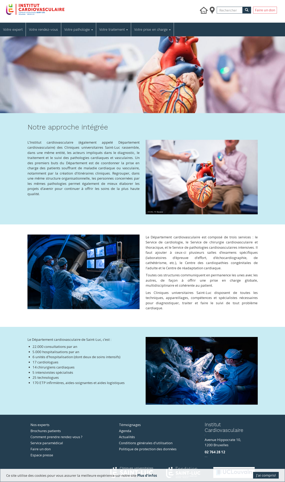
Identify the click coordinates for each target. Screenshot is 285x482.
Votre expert (13, 29)
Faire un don (265, 10)
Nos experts (39, 424)
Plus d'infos (147, 475)
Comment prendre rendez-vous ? (56, 437)
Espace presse (41, 455)
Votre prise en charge (152, 29)
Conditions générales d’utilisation (145, 443)
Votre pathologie (78, 29)
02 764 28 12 (215, 452)
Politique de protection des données (148, 449)
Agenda (125, 430)
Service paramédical (46, 443)
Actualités (127, 437)
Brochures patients (45, 430)
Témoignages (130, 424)
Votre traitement (113, 29)
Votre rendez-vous (43, 29)
